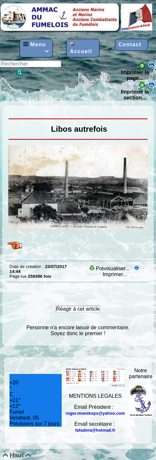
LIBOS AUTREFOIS (11, 110)
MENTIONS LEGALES (95, 396)
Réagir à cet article (78, 309)
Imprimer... (120, 271)
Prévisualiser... (110, 268)
